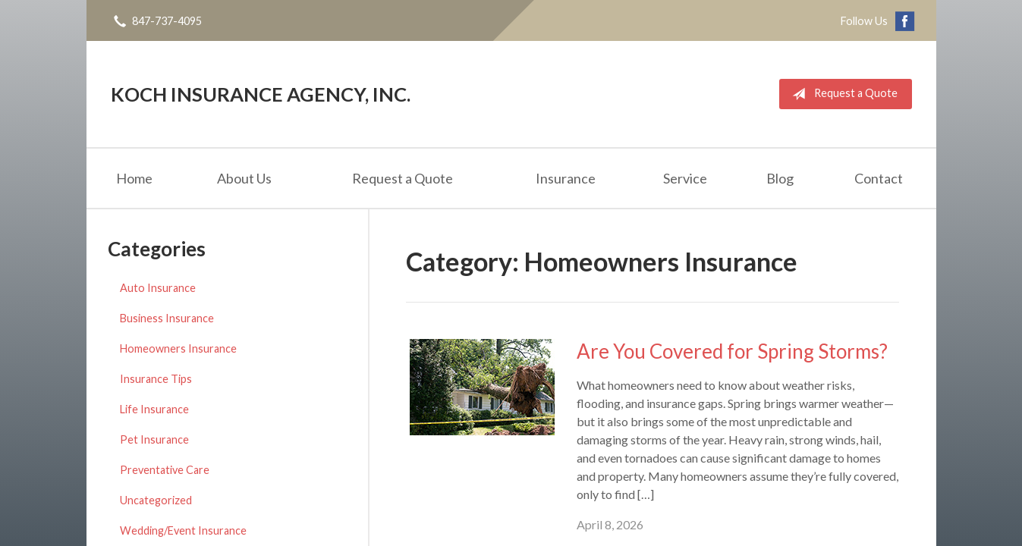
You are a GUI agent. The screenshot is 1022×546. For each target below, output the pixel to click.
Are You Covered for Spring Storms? (732, 351)
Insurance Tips (156, 378)
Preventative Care (164, 469)
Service (685, 178)
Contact (878, 178)
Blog (780, 178)
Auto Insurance (158, 287)
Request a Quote (842, 94)
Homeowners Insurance (178, 348)
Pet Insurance (154, 439)
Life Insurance (154, 409)
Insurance (566, 178)
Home (134, 178)
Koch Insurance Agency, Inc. (260, 94)
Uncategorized (156, 500)
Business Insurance (167, 318)
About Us (244, 178)
